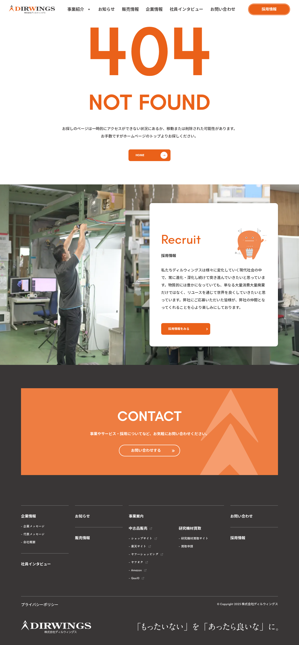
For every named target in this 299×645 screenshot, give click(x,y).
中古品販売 (138, 528)
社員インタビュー (186, 9)
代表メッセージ (34, 534)
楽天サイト (138, 546)
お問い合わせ (222, 9)
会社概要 (29, 542)
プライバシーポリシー (39, 605)
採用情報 (237, 538)
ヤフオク (137, 562)
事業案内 (136, 516)
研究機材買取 (190, 528)
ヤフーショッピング (144, 554)
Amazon (136, 570)
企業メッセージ (34, 526)
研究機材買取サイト (194, 538)
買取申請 (187, 546)
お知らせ (106, 9)
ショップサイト (141, 538)
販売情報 (130, 9)
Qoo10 (135, 578)
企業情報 (154, 9)
